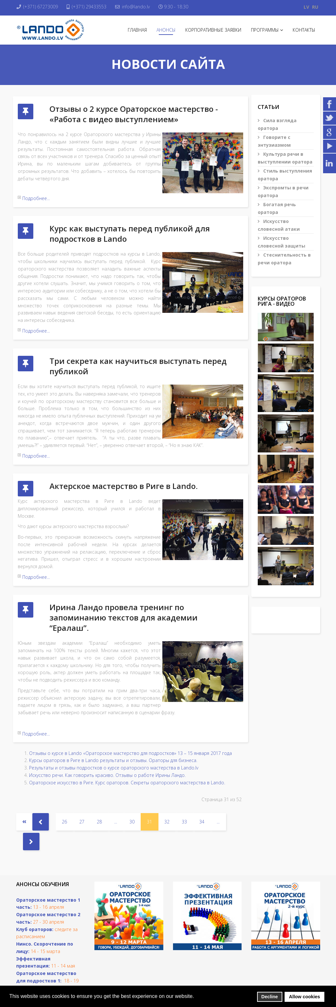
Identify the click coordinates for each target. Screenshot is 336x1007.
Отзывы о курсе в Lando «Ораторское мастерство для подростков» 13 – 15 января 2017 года (130, 725)
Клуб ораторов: (34, 901)
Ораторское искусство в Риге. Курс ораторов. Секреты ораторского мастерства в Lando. (127, 754)
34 (201, 794)
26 (64, 794)
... (115, 794)
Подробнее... (36, 198)
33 (184, 794)
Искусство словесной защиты (281, 242)
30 (132, 794)
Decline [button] (269, 996)
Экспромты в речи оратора (283, 191)
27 (81, 794)
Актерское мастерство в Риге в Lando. (123, 469)
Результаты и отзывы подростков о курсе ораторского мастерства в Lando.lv (113, 740)
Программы (265, 30)
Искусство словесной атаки (279, 225)
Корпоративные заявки (213, 30)
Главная (137, 30)
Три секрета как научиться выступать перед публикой (138, 354)
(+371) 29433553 (93, 7)
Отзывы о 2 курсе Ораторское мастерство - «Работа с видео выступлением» (133, 113)
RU (315, 7)
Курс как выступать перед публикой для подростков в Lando (129, 227)
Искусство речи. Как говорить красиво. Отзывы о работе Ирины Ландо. (107, 747)
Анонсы (166, 30)
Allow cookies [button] (304, 996)
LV (306, 7)
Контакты (304, 30)
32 (166, 794)
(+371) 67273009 (43, 7)
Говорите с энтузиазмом (274, 141)
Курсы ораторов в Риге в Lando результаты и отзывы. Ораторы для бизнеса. (113, 732)
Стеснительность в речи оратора (284, 259)
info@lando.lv (142, 7)
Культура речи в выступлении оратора (285, 158)
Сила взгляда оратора (277, 124)
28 (99, 794)
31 (149, 794)
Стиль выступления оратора (285, 175)
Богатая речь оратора (277, 208)
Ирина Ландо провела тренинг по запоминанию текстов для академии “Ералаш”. (123, 595)
